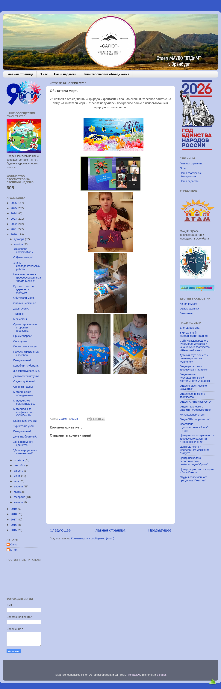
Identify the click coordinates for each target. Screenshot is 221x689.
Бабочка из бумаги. (25, 420)
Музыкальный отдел (192, 414)
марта (18, 491)
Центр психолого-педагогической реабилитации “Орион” (194, 461)
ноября (19, 244)
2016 (14, 524)
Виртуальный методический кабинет (194, 334)
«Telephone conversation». (23, 250)
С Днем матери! (23, 257)
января (19, 502)
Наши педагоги (65, 74)
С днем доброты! (24, 381)
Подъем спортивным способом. (26, 353)
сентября (20, 465)
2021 (14, 229)
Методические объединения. (23, 393)
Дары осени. (21, 308)
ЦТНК (13, 549)
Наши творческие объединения (105, 74)
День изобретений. (25, 436)
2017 (14, 519)
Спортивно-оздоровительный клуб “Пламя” (194, 427)
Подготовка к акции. (25, 346)
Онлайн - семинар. (25, 303)
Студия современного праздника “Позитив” (193, 479)
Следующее (60, 530)
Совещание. (21, 341)
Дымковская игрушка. (26, 376)
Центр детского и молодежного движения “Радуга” (194, 450)
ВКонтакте (186, 313)
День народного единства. (23, 443)
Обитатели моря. (24, 297)
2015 (14, 530)
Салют (14, 544)
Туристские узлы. (24, 426)
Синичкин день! (23, 386)
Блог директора (189, 327)
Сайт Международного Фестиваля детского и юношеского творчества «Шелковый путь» (195, 345)
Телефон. (19, 313)
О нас (44, 74)
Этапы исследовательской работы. (26, 266)
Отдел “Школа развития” (195, 419)
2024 (14, 213)
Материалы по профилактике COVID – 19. (23, 412)
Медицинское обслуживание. (24, 402)
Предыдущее (159, 530)
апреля (19, 486)
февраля (20, 496)
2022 (14, 223)
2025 (14, 208)
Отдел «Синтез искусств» (196, 401)
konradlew (134, 674)
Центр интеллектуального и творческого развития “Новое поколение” (197, 438)
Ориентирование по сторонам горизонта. (25, 327)
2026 (14, 202)
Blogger (161, 674)
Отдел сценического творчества (192, 395)
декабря (19, 239)
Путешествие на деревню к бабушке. (23, 289)
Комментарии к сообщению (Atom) (92, 538)
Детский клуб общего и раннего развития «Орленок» (194, 358)
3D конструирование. (26, 370)
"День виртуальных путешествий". (25, 452)
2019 (14, 508)
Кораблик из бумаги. (26, 365)
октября (19, 460)
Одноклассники (189, 308)
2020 (14, 234)
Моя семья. (20, 319)
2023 (14, 218)
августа (19, 470)
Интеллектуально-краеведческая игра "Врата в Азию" (27, 277)
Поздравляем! (22, 360)
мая (17, 481)
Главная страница (20, 74)
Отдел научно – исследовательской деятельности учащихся (195, 378)
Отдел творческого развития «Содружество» (195, 408)
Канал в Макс (188, 303)
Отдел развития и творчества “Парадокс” (194, 368)
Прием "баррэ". (22, 335)
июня (17, 475)
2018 (14, 514)
